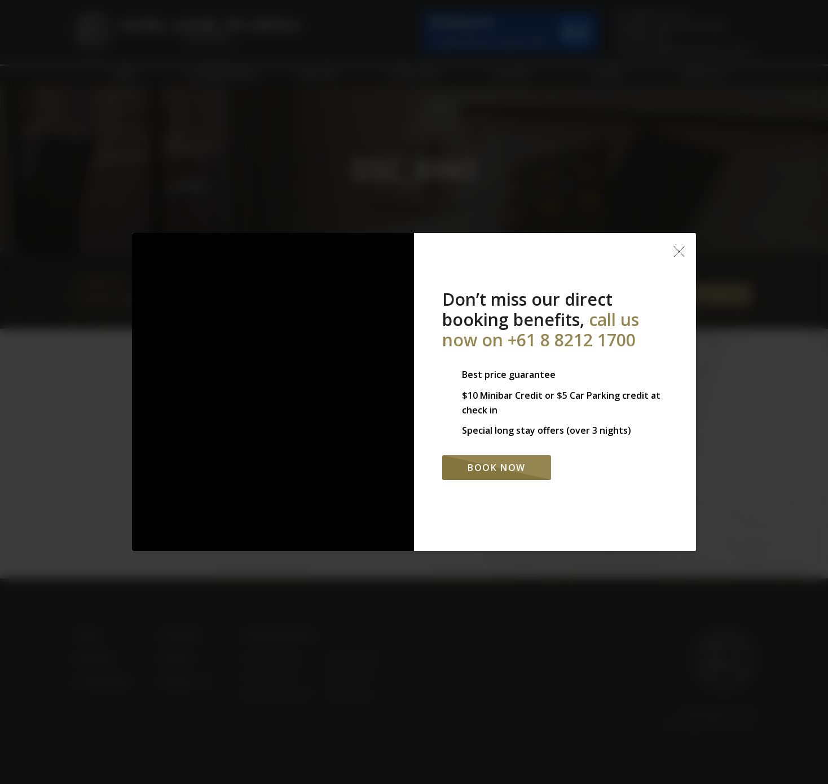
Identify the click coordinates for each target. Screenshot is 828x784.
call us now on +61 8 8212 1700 (540, 329)
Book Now (497, 467)
